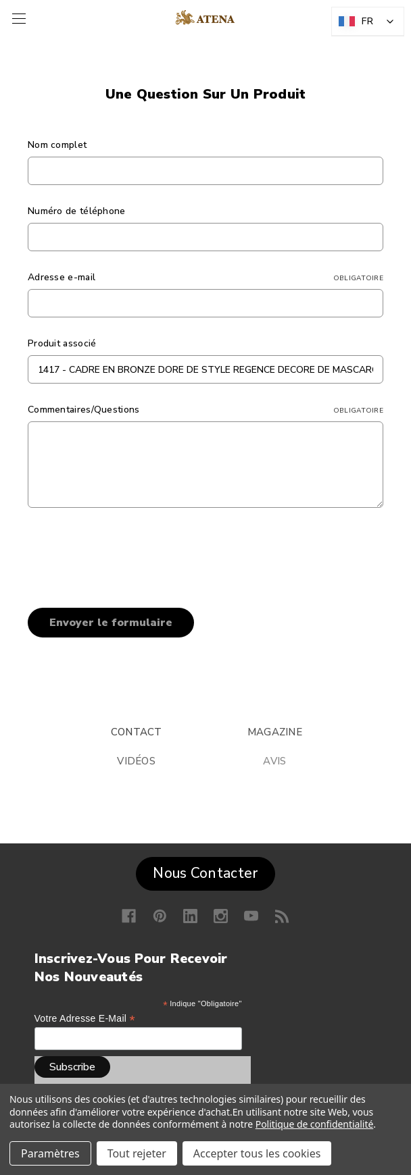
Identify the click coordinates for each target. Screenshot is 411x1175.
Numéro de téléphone (77, 211)
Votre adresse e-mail (84, 1018)
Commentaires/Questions (205, 409)
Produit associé (62, 343)
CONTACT (136, 732)
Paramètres (50, 1153)
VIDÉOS (136, 761)
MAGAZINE (274, 732)
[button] (205, 870)
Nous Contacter (205, 873)
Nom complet (57, 144)
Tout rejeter (136, 1153)
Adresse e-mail (205, 277)
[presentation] (130, 553)
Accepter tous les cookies (257, 1153)
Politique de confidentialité (315, 1124)
